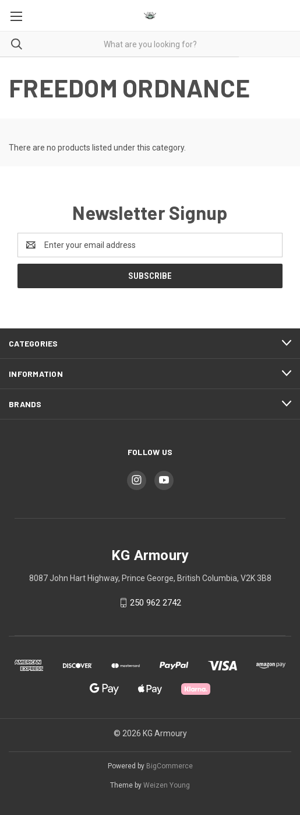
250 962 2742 (155, 602)
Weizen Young (166, 785)
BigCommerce (169, 766)
